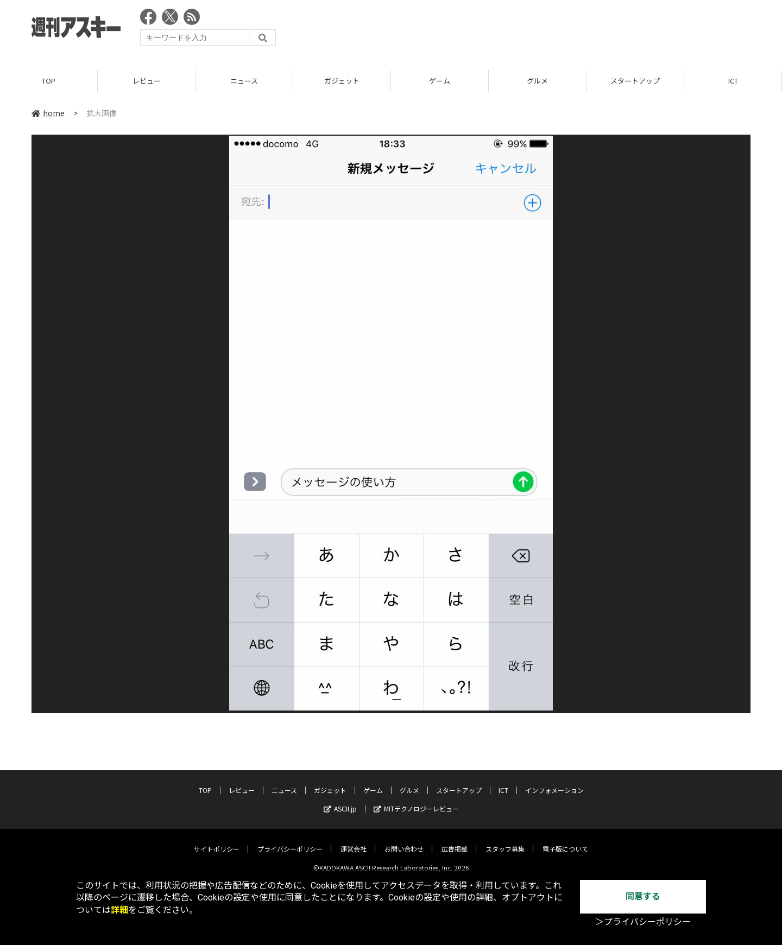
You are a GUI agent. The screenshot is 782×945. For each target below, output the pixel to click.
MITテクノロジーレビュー (416, 800)
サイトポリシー (216, 840)
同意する (643, 896)
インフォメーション (554, 782)
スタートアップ (635, 81)
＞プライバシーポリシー (643, 922)
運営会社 (353, 840)
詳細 (119, 910)
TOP (48, 81)
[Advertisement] (553, 29)
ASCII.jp (340, 800)
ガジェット (342, 81)
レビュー (147, 81)
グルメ (537, 81)
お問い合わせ (404, 840)
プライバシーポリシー (290, 840)
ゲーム (439, 81)
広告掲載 (455, 840)
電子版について (565, 840)
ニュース (244, 81)
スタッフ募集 (505, 840)
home (48, 113)
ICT (733, 81)
